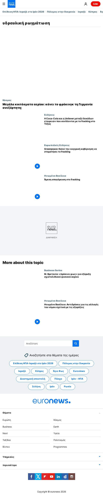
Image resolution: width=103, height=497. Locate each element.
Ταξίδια (7, 440)
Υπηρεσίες (8, 457)
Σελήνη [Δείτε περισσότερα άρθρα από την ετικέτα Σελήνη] (36, 386)
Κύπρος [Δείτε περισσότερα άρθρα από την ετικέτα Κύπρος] (39, 371)
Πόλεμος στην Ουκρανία (61, 11)
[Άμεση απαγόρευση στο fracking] (72, 189)
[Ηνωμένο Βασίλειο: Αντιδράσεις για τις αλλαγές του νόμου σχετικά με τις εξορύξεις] (72, 314)
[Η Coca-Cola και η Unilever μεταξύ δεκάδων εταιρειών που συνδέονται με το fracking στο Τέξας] (72, 128)
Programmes (60, 446)
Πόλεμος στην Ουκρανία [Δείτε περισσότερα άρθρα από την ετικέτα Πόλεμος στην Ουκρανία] (76, 363)
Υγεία (56, 433)
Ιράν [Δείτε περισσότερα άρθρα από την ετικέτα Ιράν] (52, 386)
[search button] (76, 343)
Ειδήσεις (49, 114)
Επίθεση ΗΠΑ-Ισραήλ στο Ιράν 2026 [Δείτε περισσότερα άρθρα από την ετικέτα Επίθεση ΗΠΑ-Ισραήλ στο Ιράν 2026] (33, 363)
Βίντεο (6, 446)
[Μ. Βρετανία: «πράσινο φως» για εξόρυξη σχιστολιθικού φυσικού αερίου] (72, 284)
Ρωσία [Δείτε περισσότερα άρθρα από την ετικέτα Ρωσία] (67, 386)
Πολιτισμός (60, 440)
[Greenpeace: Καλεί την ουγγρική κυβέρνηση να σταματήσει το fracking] (72, 159)
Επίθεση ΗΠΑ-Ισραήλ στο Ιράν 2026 (23, 11)
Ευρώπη (7, 420)
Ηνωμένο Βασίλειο (55, 175)
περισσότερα (10, 465)
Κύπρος (92, 11)
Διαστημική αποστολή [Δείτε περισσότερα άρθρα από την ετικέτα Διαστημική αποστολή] (32, 378)
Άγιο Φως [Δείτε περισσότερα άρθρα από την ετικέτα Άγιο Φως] (58, 371)
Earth (56, 426)
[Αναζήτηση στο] (51, 343)
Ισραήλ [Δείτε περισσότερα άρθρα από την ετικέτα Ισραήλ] (22, 371)
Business (7, 426)
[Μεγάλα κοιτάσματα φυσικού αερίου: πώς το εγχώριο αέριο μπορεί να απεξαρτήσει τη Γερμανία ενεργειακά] (51, 106)
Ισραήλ (82, 11)
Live (95, 3)
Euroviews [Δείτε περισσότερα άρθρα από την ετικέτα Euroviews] (79, 371)
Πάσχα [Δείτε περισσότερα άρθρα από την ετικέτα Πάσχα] (58, 378)
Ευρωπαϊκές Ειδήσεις (57, 145)
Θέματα (7, 412)
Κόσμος (7, 100)
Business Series (53, 270)
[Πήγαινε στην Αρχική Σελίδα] (11, 4)
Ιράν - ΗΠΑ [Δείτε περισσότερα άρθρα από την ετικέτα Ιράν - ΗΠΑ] (77, 378)
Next (5, 433)
